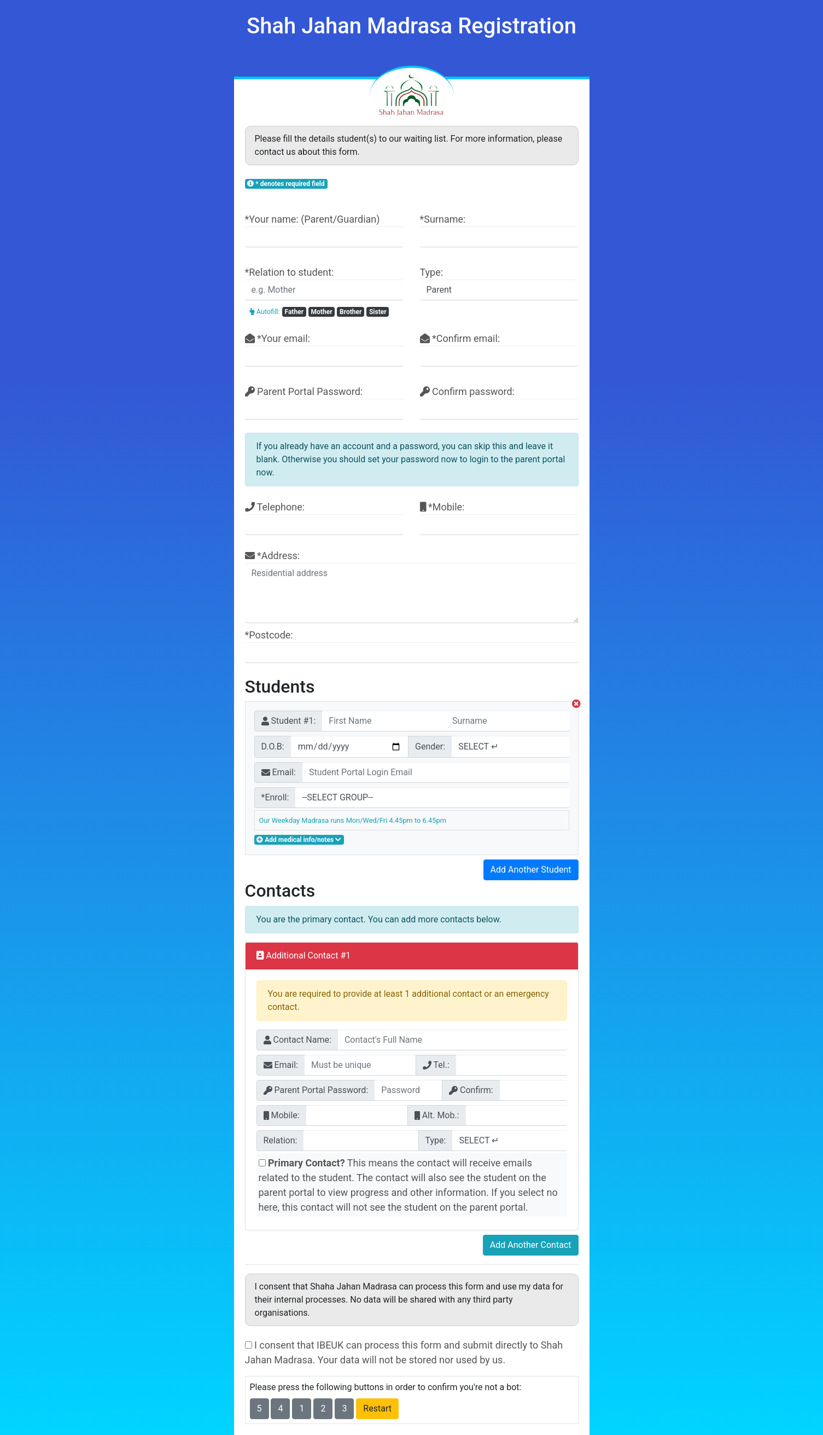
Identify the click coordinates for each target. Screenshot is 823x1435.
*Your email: (324, 350)
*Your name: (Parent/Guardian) (324, 230)
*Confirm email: (499, 350)
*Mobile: (499, 518)
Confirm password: (499, 403)
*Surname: (499, 230)
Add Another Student (531, 869)
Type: (499, 283)
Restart (377, 1408)
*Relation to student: (324, 283)
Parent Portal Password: (324, 403)
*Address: (412, 586)
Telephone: (324, 518)
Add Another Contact (530, 1245)
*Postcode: (412, 646)
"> (432, 797)
